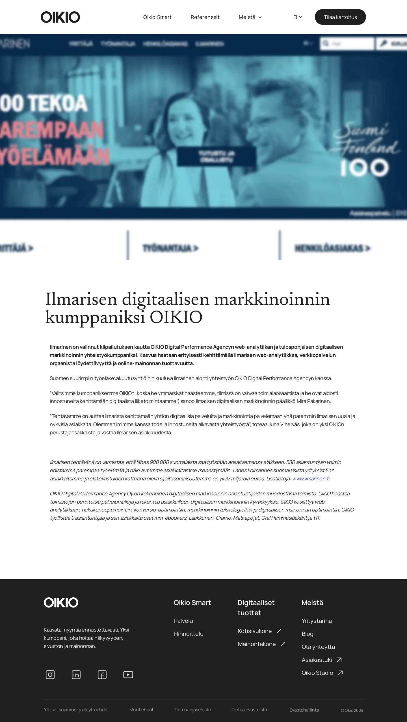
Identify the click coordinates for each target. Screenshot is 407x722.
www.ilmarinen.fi (310, 478)
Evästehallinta (304, 710)
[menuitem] (157, 17)
